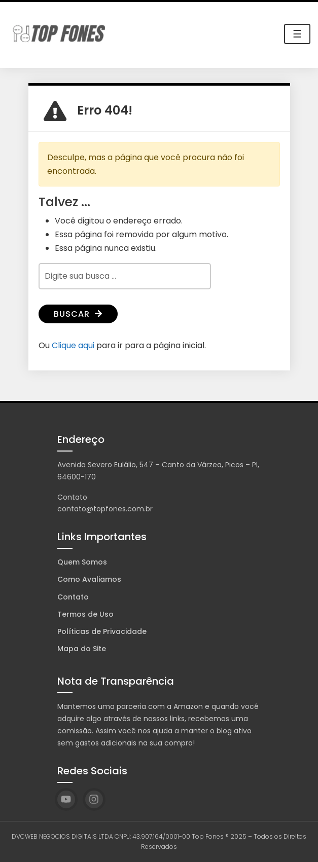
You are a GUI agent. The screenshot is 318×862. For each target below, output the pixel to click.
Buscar (78, 314)
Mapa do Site (81, 649)
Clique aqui (73, 345)
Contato (73, 597)
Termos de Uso (85, 614)
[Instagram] (94, 799)
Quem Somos (82, 562)
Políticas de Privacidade (102, 631)
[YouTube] (66, 799)
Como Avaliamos (89, 579)
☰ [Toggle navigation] (297, 34)
